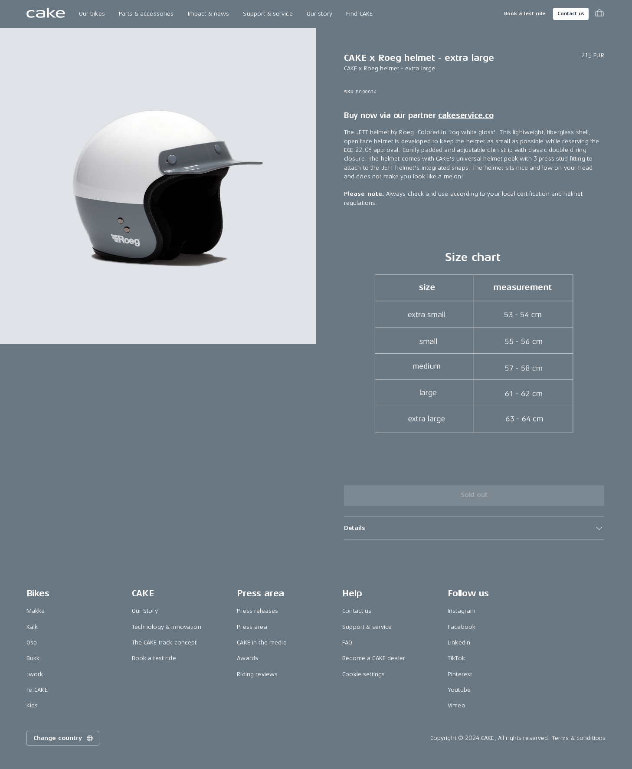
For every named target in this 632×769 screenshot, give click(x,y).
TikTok (456, 658)
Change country (63, 738)
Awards (247, 658)
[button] (474, 528)
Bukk (33, 658)
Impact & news (208, 13)
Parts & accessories (146, 13)
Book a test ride (524, 13)
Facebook (461, 627)
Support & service (267, 13)
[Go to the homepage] (45, 14)
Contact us (570, 13)
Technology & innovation (166, 627)
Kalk (32, 627)
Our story (319, 13)
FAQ (347, 642)
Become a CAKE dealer (373, 658)
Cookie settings (363, 674)
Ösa (31, 642)
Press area (252, 627)
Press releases (257, 611)
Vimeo (456, 705)
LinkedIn (459, 642)
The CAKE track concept (164, 642)
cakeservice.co (465, 115)
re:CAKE (37, 690)
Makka (35, 611)
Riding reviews (257, 674)
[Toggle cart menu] (599, 14)
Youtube (459, 690)
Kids (32, 705)
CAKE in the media (261, 642)
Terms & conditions (579, 738)
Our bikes (92, 13)
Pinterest (460, 674)
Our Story (145, 611)
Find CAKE (359, 13)
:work (34, 674)
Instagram (461, 611)
